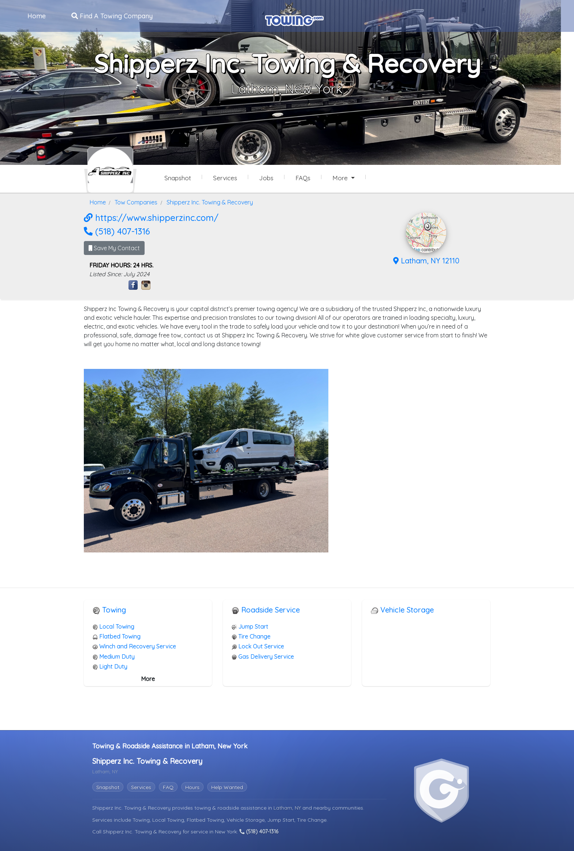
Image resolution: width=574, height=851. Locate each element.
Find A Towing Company (112, 16)
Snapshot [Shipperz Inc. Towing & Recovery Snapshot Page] (177, 178)
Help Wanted (227, 787)
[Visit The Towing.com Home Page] (294, 13)
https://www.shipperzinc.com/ (151, 217)
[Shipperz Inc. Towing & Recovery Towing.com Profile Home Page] (110, 170)
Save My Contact (114, 248)
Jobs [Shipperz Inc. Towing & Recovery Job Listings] (266, 178)
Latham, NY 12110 (426, 260)
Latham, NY (287, 807)
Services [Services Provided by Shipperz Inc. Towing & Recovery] (225, 178)
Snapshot (107, 787)
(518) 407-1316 (117, 231)
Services (141, 787)
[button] (428, 226)
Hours (192, 787)
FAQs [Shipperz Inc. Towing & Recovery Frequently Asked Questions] (302, 178)
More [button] (341, 178)
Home (36, 16)
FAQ (168, 787)
